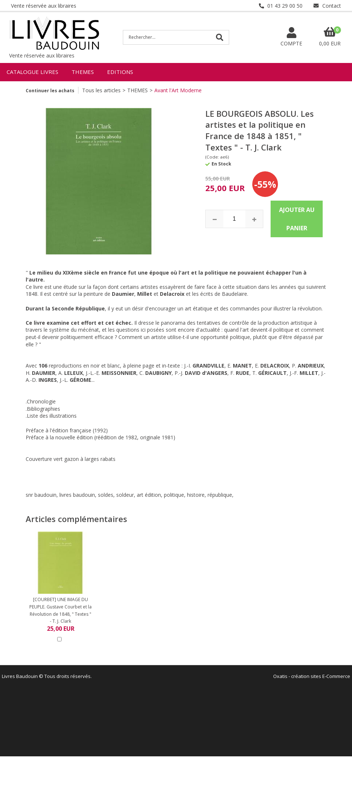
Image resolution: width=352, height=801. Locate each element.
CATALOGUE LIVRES (32, 71)
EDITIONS (120, 71)
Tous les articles (101, 90)
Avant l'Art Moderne (178, 90)
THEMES (83, 71)
